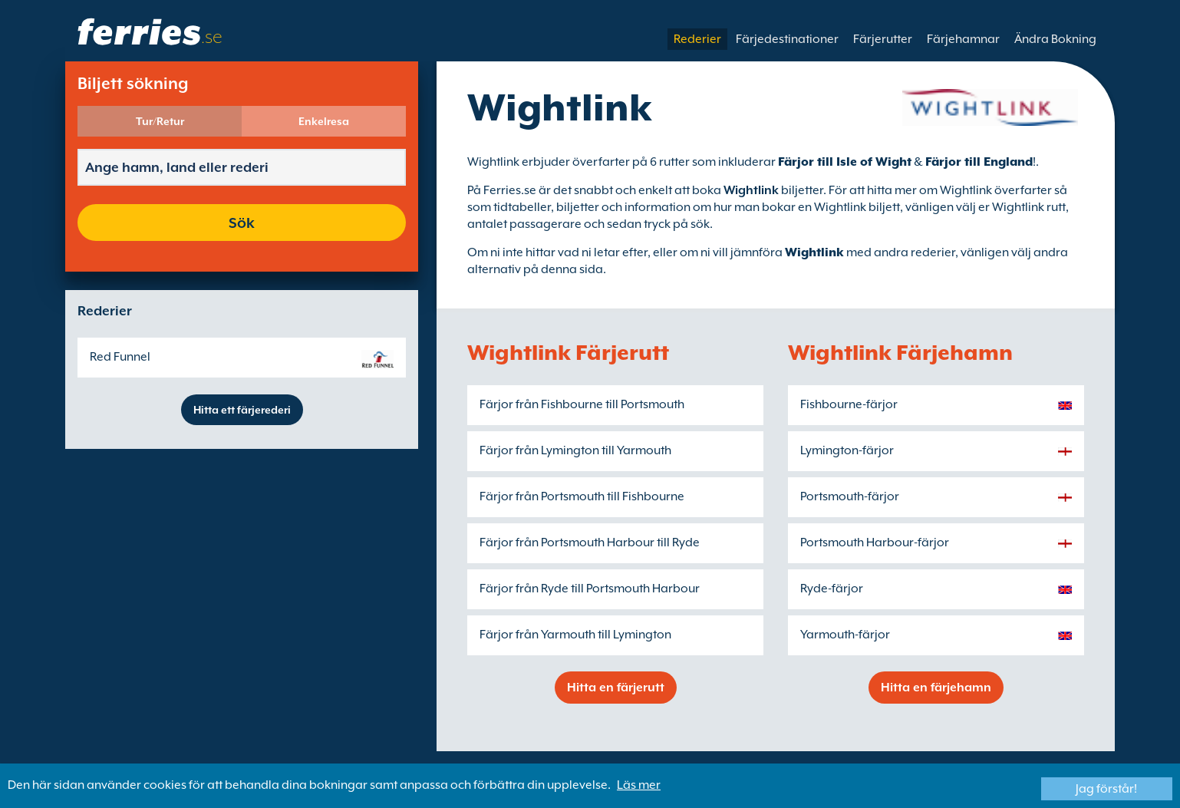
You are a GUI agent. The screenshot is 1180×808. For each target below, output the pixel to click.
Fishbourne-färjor (849, 404)
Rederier (697, 39)
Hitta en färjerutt (615, 687)
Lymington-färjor (847, 450)
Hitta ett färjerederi (242, 410)
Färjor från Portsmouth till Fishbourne (582, 496)
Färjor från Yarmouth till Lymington (575, 634)
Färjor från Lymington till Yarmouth (575, 450)
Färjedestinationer (787, 39)
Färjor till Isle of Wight (844, 162)
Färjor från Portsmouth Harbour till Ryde (590, 542)
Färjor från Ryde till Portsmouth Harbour (590, 588)
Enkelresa (323, 121)
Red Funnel (120, 357)
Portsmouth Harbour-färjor (874, 542)
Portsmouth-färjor (849, 496)
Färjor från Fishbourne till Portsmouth (582, 404)
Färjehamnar (963, 39)
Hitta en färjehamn (936, 687)
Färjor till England (979, 162)
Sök (242, 222)
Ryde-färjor (831, 588)
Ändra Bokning (1055, 39)
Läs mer (639, 785)
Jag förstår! (1106, 789)
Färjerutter (882, 39)
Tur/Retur (160, 121)
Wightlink (814, 252)
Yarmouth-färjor (845, 634)
